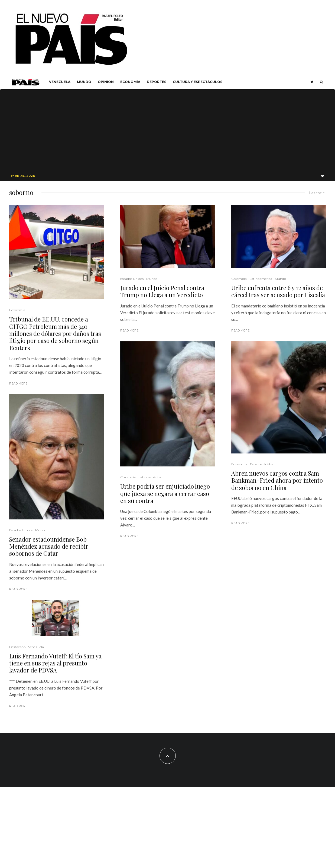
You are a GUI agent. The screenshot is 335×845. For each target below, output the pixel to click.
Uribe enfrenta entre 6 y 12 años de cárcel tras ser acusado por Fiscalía (278, 291)
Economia (17, 310)
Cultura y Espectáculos (197, 82)
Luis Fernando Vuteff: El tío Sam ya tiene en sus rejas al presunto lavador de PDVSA (55, 663)
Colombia (128, 477)
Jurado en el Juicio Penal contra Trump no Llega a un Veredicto (162, 291)
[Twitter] (312, 82)
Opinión (106, 82)
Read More (18, 383)
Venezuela (59, 82)
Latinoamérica (149, 477)
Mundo (84, 82)
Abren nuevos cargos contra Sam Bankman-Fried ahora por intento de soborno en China (277, 480)
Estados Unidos (20, 530)
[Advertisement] (167, 130)
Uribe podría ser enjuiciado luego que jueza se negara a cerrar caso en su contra (165, 493)
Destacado (17, 647)
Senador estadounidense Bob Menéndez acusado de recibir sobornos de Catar (48, 546)
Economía (130, 82)
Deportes (156, 82)
